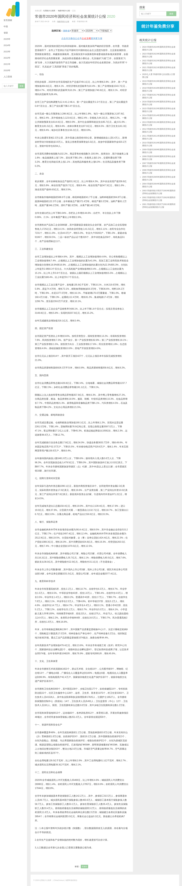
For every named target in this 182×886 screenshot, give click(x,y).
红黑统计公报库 (13, 8)
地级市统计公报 (64, 11)
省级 (6, 33)
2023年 (7, 51)
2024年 (7, 45)
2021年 (7, 64)
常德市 (84, 867)
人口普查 (8, 76)
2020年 (7, 70)
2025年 (7, 39)
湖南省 (66, 31)
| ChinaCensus (58, 880)
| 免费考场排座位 (70, 880)
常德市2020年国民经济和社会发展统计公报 (75, 16)
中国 (6, 26)
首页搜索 (8, 20)
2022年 (7, 58)
